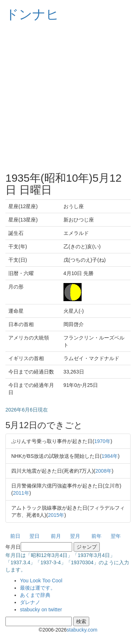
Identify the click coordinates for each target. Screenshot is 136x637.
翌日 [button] (34, 536)
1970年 (102, 441)
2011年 (21, 493)
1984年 (110, 456)
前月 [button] (56, 536)
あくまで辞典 (35, 595)
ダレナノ (30, 602)
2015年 (56, 515)
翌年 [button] (116, 536)
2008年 (103, 471)
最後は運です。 (37, 588)
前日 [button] (15, 536)
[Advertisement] (68, 97)
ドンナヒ (32, 14)
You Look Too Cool (41, 580)
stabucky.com (82, 630)
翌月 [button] (75, 536)
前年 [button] (96, 536)
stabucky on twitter (41, 609)
